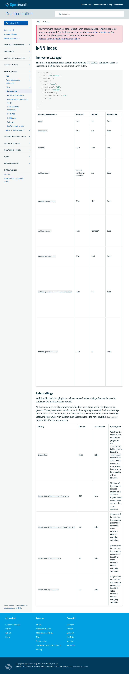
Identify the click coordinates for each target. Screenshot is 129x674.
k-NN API (11, 114)
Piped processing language (13, 81)
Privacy (39, 649)
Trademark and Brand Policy (48, 645)
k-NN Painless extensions (13, 108)
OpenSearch (16, 5)
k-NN (8, 87)
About (38, 624)
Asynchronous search (15, 130)
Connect (70, 624)
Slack (7, 637)
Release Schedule (43, 628)
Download (118, 4)
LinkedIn (70, 633)
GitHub (18, 608)
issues (23, 606)
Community (86, 4)
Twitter (70, 628)
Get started (9, 30)
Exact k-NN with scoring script (17, 101)
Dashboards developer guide (14, 180)
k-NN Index (12, 91)
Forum (8, 628)
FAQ (38, 637)
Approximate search (15, 95)
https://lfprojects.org (80, 666)
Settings (10, 122)
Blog (110, 4)
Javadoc (7, 174)
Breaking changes (11, 38)
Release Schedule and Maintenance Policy (59, 38)
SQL (7, 76)
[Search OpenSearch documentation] (89, 14)
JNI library (11, 118)
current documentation (98, 32)
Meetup (70, 641)
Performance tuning (15, 126)
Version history (10, 34)
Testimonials (41, 641)
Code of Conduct (12, 624)
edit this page (9, 608)
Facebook (71, 645)
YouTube (70, 637)
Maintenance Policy (44, 633)
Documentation (99, 4)
